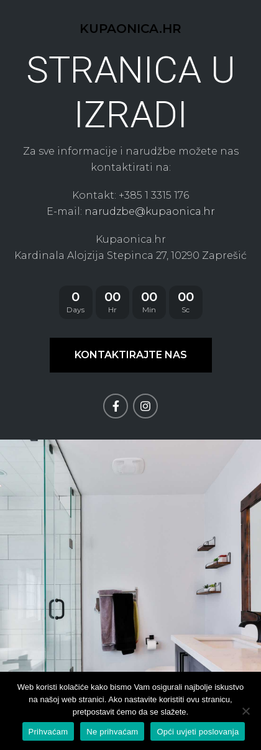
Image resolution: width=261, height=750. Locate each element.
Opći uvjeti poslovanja (198, 731)
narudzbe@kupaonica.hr (150, 211)
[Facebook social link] (115, 406)
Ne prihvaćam (112, 731)
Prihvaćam (48, 731)
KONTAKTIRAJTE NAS (131, 355)
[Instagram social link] (145, 406)
